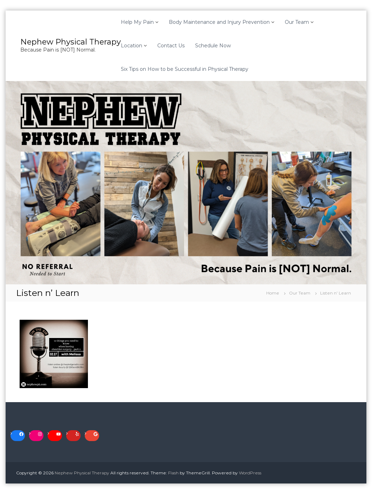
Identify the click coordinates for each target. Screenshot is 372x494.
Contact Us (171, 45)
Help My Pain (137, 22)
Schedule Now (213, 45)
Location (131, 45)
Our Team (297, 22)
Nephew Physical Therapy (70, 42)
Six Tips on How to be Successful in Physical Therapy (184, 69)
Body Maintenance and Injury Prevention (219, 22)
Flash (173, 472)
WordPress (250, 472)
